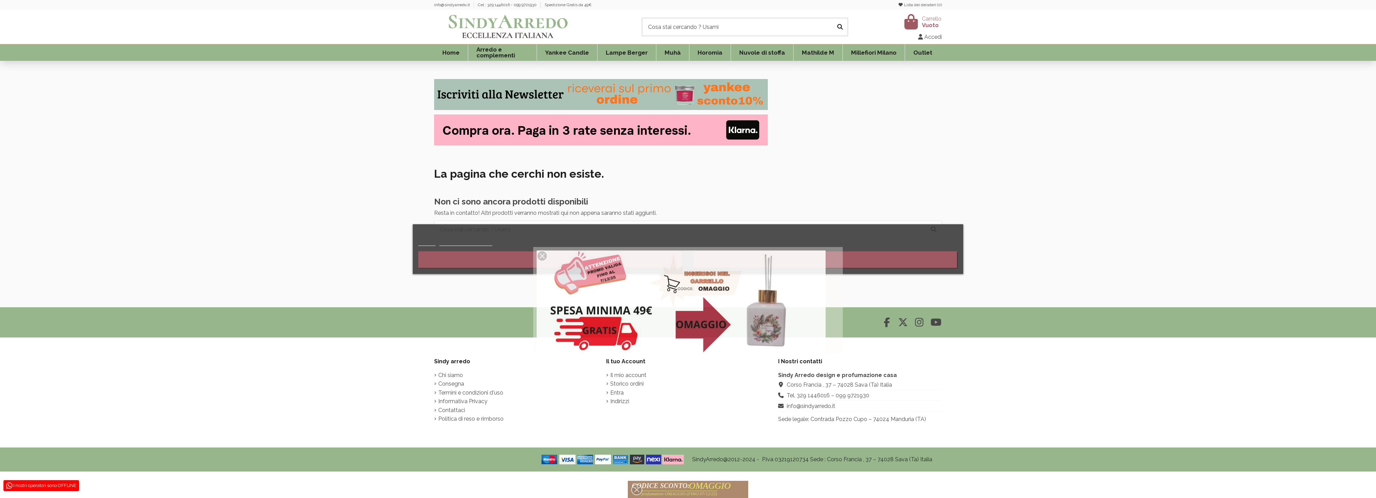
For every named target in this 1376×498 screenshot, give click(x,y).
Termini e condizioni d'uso (470, 392)
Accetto (825, 259)
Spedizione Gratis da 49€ (568, 4)
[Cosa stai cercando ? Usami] (840, 27)
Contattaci (451, 410)
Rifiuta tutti (550, 259)
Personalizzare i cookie (465, 242)
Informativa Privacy (462, 401)
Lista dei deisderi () (920, 4)
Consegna (451, 383)
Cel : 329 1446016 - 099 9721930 (508, 4)
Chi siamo (450, 375)
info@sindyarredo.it (452, 4)
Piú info (427, 242)
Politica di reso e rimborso (471, 419)
